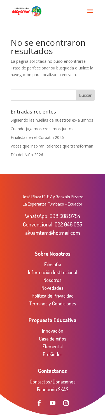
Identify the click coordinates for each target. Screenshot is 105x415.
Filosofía (52, 264)
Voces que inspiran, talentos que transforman (52, 146)
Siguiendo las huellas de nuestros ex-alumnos (52, 120)
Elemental (53, 346)
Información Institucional (52, 272)
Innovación (52, 331)
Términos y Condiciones (52, 303)
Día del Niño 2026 (27, 154)
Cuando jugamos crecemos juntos (42, 128)
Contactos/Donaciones (53, 381)
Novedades (52, 288)
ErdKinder (52, 354)
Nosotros (52, 280)
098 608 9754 (65, 215)
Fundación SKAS (52, 389)
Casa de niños (52, 339)
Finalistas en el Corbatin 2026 (37, 137)
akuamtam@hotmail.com (52, 232)
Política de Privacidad (53, 296)
